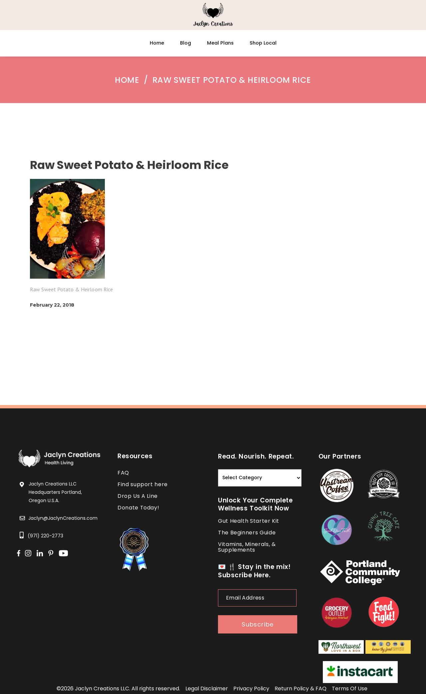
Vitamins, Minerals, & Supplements (247, 547)
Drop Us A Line (137, 496)
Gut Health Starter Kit (248, 521)
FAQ (123, 473)
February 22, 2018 (52, 305)
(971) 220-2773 (45, 535)
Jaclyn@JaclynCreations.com (63, 518)
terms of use (349, 688)
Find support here (142, 484)
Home (127, 80)
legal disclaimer (206, 688)
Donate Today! (138, 507)
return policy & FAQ (300, 688)
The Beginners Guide (247, 532)
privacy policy (251, 688)
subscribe (258, 624)
